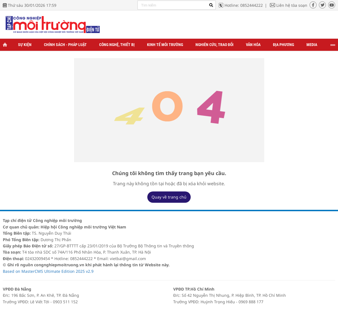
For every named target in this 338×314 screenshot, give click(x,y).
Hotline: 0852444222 (243, 5)
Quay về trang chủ (169, 197)
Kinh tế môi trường (165, 44)
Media (311, 44)
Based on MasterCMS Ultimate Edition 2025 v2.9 (48, 271)
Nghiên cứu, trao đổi (214, 44)
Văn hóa (253, 44)
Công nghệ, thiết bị (117, 44)
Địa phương (283, 44)
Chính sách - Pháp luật (65, 44)
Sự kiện (25, 44)
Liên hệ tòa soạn (291, 5)
